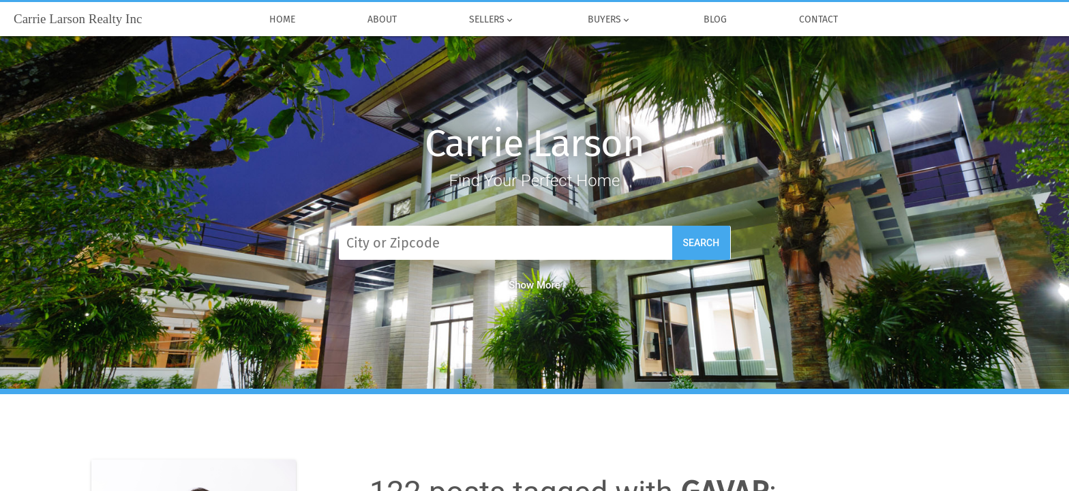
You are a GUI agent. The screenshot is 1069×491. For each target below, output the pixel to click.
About (382, 19)
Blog (715, 19)
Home (282, 19)
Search (701, 243)
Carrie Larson (534, 143)
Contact (818, 19)
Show (534, 285)
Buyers (609, 19)
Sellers (492, 19)
